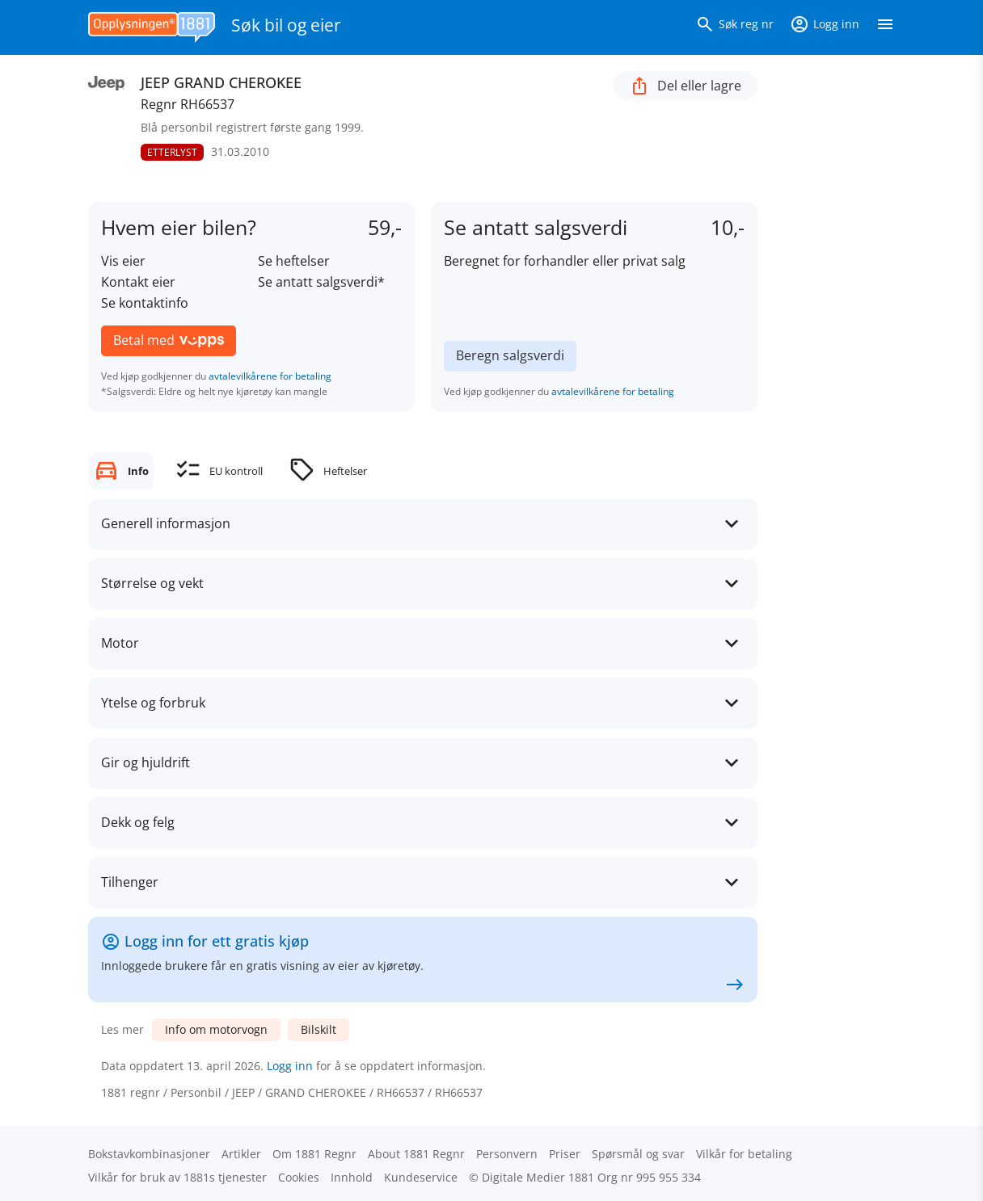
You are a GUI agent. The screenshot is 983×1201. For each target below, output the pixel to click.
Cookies (298, 1177)
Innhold (352, 1177)
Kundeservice (421, 1177)
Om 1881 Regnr (314, 1153)
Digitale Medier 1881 (538, 1177)
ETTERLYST (172, 152)
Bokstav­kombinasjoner (149, 1153)
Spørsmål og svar (638, 1153)
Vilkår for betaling (744, 1153)
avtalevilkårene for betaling (270, 376)
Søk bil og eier (286, 25)
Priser (564, 1153)
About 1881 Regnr (416, 1153)
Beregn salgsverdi (510, 355)
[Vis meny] (885, 27)
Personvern (507, 1153)
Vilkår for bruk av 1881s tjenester (177, 1177)
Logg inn (290, 1065)
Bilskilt (318, 1029)
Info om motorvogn (216, 1029)
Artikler (241, 1153)
